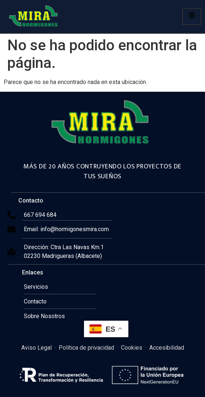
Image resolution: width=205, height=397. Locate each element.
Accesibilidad (166, 347)
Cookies (131, 347)
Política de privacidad (86, 347)
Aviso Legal (36, 347)
